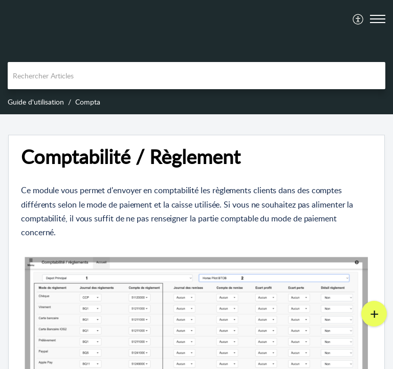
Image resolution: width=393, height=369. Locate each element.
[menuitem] (358, 19)
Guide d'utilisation (36, 102)
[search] (196, 75)
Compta (87, 102)
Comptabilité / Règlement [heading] (131, 157)
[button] (358, 19)
